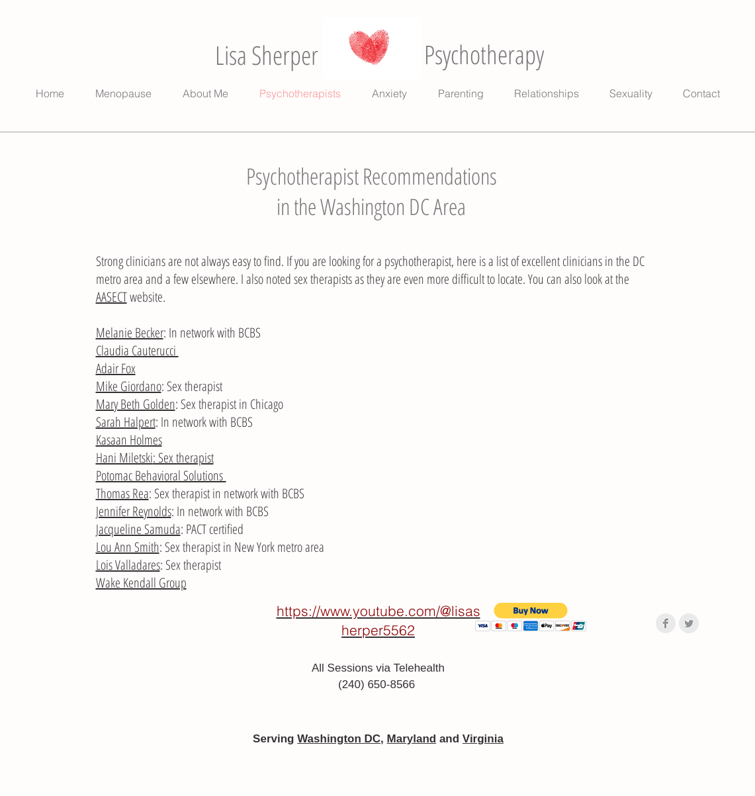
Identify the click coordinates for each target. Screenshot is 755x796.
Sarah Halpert (125, 422)
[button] (531, 617)
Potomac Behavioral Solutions (161, 475)
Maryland (412, 738)
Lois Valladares (128, 565)
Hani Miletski (124, 457)
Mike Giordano (128, 386)
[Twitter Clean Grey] (689, 623)
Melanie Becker (129, 332)
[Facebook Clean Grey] (666, 623)
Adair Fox (116, 368)
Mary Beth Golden (135, 404)
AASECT (111, 297)
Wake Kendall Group (141, 583)
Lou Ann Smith (127, 547)
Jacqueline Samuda (138, 529)
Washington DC (338, 738)
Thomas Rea (122, 493)
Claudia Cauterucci (137, 350)
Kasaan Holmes (129, 440)
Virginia (483, 738)
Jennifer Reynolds (133, 511)
